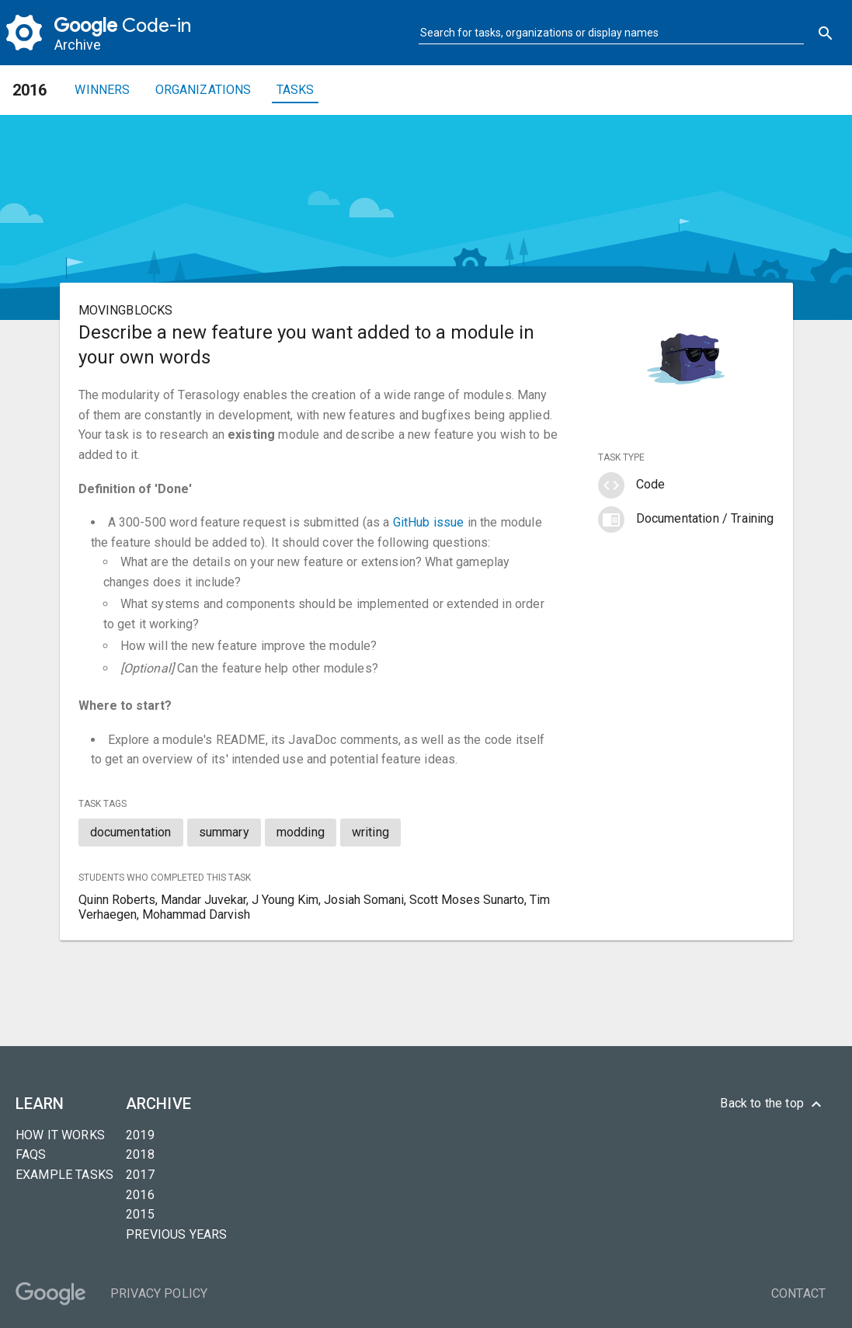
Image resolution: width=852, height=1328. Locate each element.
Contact (798, 1293)
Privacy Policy (158, 1293)
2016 (140, 1194)
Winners (102, 89)
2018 (140, 1154)
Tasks (295, 89)
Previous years (176, 1234)
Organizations (203, 89)
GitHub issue (428, 522)
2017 (140, 1174)
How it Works (60, 1135)
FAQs (31, 1154)
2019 (140, 1135)
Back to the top (773, 1104)
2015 (140, 1214)
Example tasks (64, 1174)
